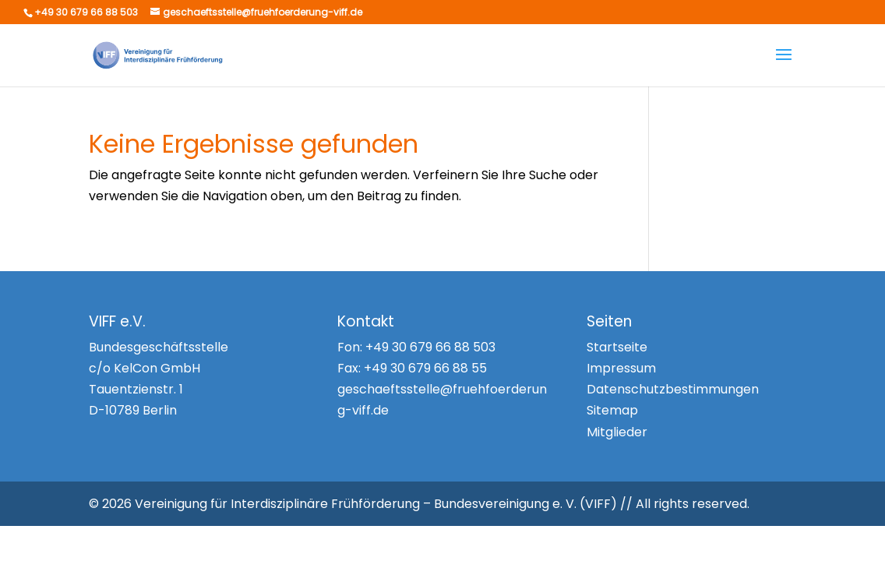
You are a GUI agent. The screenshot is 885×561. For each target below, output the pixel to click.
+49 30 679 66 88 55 (425, 368)
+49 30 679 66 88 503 (430, 347)
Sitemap (612, 410)
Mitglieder (617, 432)
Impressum (621, 368)
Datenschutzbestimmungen (673, 389)
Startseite (617, 347)
